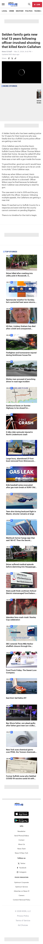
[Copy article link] (15, 58)
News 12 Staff (7, 51)
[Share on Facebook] (9, 58)
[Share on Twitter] (12, 58)
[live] (37, 4)
